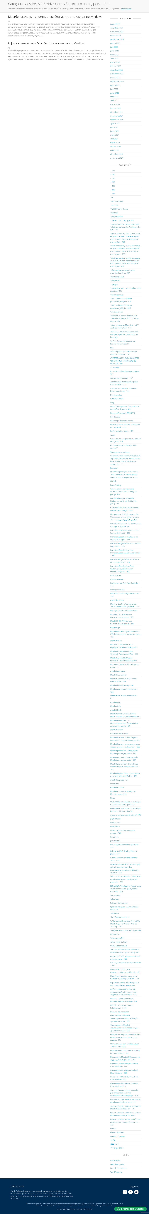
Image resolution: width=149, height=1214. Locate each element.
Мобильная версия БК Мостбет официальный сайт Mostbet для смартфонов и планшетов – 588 (123, 992)
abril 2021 (114, 139)
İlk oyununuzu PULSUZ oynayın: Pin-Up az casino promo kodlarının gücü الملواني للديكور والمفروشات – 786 (124, 517)
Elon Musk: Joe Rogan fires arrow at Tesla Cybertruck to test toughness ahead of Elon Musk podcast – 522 (124, 474)
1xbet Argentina (116, 216)
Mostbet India (115, 706)
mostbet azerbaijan (117, 671)
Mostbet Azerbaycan (118, 675)
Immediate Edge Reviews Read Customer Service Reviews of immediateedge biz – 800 (122, 569)
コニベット (114, 1144)
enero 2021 (115, 150)
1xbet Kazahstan (116, 295)
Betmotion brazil (116, 399)
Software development (119, 903)
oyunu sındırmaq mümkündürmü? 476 (125, 815)
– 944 (112, 193)
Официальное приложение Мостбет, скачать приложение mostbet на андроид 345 (125, 1037)
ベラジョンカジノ (117, 1148)
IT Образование (116, 579)
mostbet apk (115, 627)
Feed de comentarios (118, 1168)
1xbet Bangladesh (117, 277)
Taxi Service (114, 913)
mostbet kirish (115, 710)
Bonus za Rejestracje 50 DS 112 (122, 413)
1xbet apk (114, 213)
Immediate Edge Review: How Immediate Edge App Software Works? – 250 (125, 553)
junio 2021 (114, 131)
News (112, 798)
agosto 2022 (115, 85)
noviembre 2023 (116, 31)
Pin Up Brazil (115, 822)
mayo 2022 (114, 97)
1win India (114, 205)
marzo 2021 (115, 142)
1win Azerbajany (116, 201)
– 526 (112, 170)
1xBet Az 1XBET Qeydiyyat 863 (122, 220)
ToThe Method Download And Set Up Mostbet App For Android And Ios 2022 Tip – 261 (125, 924)
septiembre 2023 (117, 39)
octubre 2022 (115, 77)
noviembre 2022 (116, 74)
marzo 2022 (115, 104)
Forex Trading (115, 485)
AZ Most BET (115, 367)
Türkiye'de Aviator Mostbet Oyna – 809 (125, 930)
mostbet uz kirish (117, 787)
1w (111, 197)
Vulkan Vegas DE (116, 938)
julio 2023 (114, 47)
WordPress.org (116, 1172)
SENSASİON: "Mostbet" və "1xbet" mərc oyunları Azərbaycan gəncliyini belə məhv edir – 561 (125, 879)
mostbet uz (114, 783)
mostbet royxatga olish (119, 780)
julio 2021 (114, 127)
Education (114, 468)
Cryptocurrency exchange (120, 452)
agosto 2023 (115, 43)
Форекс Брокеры (117, 1132)
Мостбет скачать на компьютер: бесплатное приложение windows (55, 16)
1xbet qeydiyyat (116, 312)
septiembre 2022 (117, 81)
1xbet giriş (114, 284)
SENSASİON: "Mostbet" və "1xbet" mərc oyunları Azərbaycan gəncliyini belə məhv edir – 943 (125, 889)
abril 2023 (114, 58)
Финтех (113, 1128)
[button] (130, 1209)
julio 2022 (114, 89)
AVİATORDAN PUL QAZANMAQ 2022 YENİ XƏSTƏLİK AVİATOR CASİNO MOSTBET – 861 (124, 361)
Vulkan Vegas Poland (118, 946)
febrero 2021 (115, 146)
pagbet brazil (115, 819)
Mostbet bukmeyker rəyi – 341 (122, 685)
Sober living (114, 899)
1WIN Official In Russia (119, 209)
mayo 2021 (114, 135)
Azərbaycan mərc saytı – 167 (121, 378)
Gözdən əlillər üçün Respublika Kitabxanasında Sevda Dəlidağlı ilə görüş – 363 (123, 491)
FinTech (113, 481)
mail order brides (117, 600)
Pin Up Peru (115, 826)
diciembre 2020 (116, 154)
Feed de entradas (117, 1164)
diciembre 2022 (116, 70)
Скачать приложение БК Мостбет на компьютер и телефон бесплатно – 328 (125, 1122)
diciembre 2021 (116, 112)
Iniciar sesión (115, 1160)
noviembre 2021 (116, 116)
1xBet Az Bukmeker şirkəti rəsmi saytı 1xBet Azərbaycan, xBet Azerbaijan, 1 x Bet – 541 (125, 227)
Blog (112, 402)
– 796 (112, 178)
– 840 (112, 190)
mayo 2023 (114, 54)
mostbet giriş (115, 702)
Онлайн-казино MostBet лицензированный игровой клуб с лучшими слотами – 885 (124, 1018)
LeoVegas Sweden (117, 589)
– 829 (112, 186)
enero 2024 (115, 24)
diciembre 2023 (116, 28)
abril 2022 (114, 100)
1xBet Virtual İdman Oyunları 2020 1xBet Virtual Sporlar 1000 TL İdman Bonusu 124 (124, 318)
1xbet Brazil (114, 280)
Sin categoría (115, 895)
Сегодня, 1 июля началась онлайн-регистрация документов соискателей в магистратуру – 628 (124, 1093)
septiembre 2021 (117, 119)
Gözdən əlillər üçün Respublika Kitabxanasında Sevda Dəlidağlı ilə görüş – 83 (123, 501)
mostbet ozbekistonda (119, 733)
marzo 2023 (115, 62)
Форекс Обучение (117, 1136)
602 (111, 347)
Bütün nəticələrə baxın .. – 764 (122, 431)
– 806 (112, 182)
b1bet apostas (116, 395)
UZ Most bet (115, 934)
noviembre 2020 (116, 158)
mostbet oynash (116, 730)
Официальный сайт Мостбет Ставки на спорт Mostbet (46, 43)
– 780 (112, 174)
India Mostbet (115, 575)
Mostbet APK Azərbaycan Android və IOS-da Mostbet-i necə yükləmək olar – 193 (125, 634)
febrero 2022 (115, 108)
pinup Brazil (115, 841)
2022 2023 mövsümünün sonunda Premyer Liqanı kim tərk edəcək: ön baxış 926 (124, 334)
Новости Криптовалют (119, 1012)
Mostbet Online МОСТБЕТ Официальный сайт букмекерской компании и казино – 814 (124, 723)
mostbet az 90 (116, 641)
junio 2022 (114, 93)
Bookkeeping (115, 417)
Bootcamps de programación (121, 420)
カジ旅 (113, 1140)
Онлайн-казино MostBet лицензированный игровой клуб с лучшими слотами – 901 (124, 1028)
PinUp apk (114, 837)
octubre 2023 (115, 35)
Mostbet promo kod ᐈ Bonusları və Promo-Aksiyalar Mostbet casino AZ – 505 (124, 767)
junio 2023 (114, 51)
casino (112, 435)
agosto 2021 (115, 123)
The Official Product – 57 (120, 917)
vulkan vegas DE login (118, 942)
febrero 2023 (115, 66)
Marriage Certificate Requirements (123, 610)
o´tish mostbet (126, 9)
